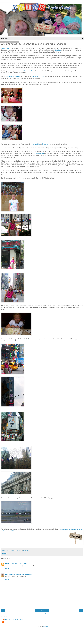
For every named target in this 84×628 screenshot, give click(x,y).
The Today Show (38, 153)
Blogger (45, 626)
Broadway (45, 144)
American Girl (28, 71)
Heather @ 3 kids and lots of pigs (13, 619)
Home (42, 610)
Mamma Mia (36, 144)
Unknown (8, 563)
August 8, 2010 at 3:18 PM (19, 563)
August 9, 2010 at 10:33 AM (24, 574)
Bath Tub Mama (10, 574)
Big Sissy (58, 50)
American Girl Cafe (38, 76)
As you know (5, 48)
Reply (7, 568)
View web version (42, 614)
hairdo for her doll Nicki (13, 76)
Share (4, 553)
